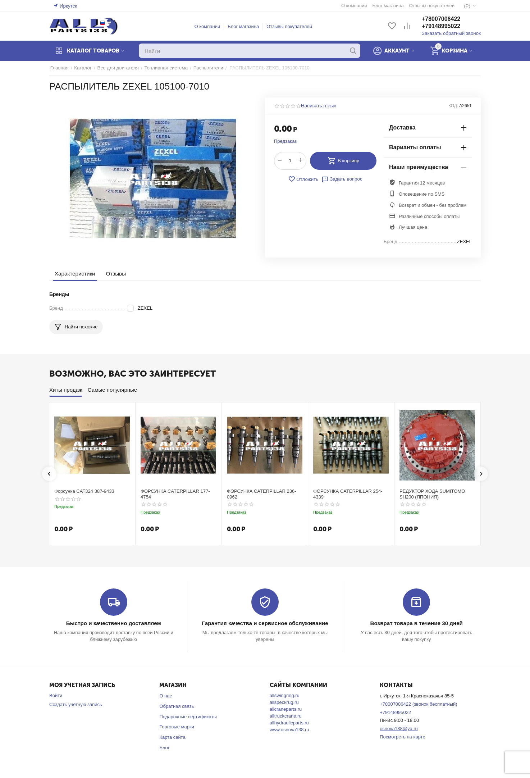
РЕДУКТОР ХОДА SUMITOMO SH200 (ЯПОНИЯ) (432, 494)
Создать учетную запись (75, 704)
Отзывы (115, 273)
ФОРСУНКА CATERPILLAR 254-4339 (348, 494)
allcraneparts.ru (286, 709)
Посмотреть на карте (402, 737)
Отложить (303, 179)
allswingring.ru (285, 695)
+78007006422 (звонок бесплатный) (418, 704)
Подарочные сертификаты (187, 716)
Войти (55, 695)
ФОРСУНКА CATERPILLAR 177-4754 (175, 494)
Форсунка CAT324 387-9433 (84, 491)
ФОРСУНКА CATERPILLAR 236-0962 (261, 494)
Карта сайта (172, 737)
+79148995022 (442, 26)
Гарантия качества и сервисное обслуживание (264, 623)
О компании (208, 26)
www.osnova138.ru (289, 729)
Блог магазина (244, 26)
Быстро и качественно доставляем (113, 623)
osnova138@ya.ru (399, 728)
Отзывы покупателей (290, 26)
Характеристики (75, 273)
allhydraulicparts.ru (289, 722)
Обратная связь (176, 706)
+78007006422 (442, 19)
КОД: (453, 105)
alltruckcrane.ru (286, 716)
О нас (165, 696)
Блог (164, 747)
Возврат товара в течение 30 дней (416, 623)
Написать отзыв (318, 105)
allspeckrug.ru (284, 702)
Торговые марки (176, 726)
